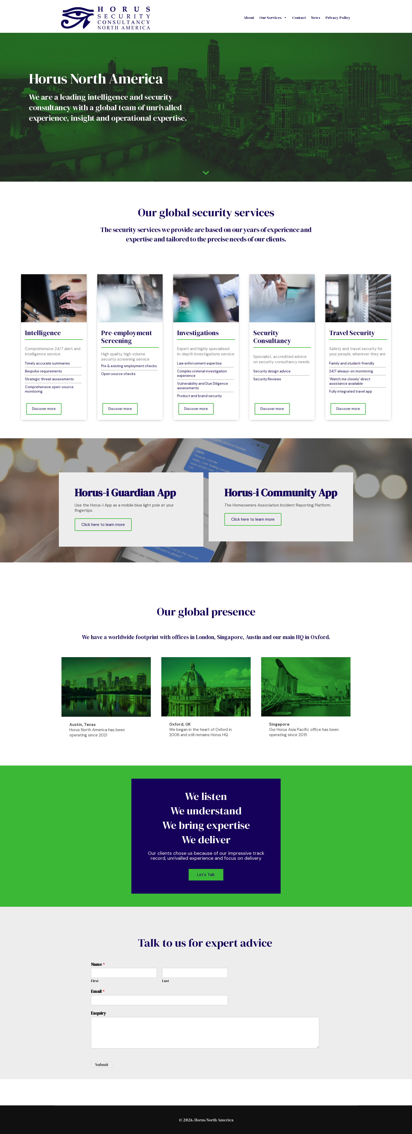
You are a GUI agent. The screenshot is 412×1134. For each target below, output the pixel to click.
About (249, 17)
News (315, 17)
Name (98, 964)
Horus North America (213, 1120)
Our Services (273, 17)
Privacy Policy (338, 17)
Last (165, 981)
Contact (299, 17)
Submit (101, 1064)
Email (98, 991)
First (95, 981)
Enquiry (98, 1013)
